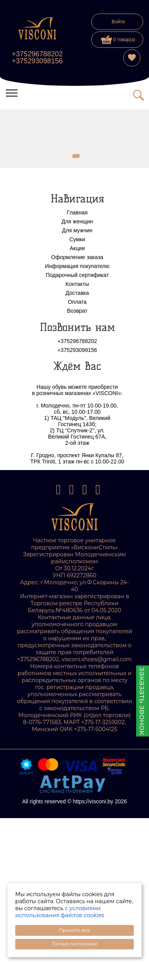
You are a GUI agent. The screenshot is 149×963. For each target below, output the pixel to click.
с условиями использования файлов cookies (59, 912)
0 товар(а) (118, 39)
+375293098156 (37, 61)
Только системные (74, 944)
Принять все (74, 930)
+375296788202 (37, 54)
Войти (118, 21)
